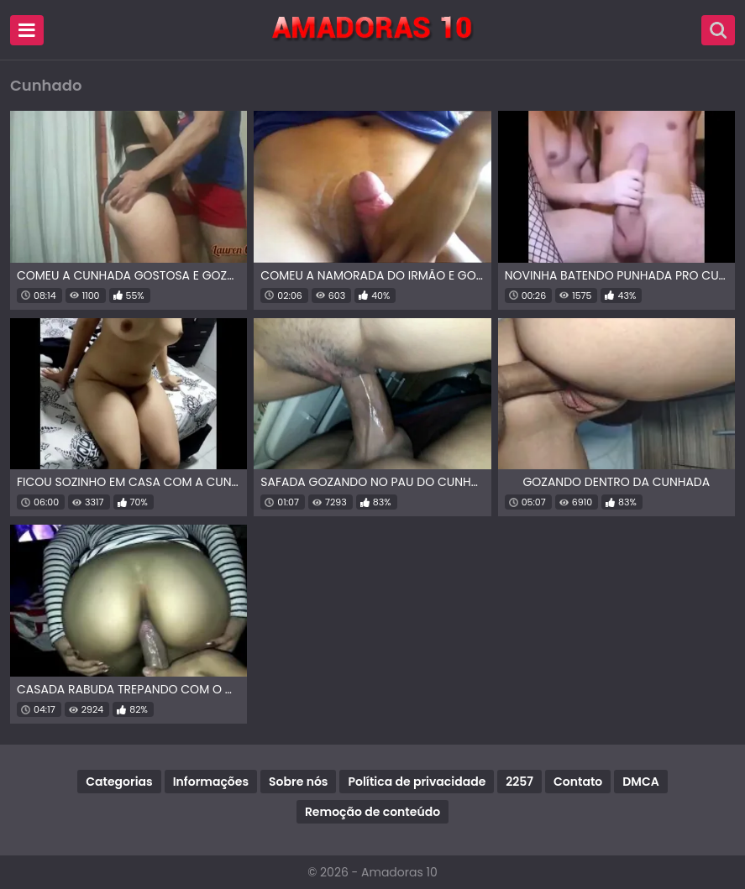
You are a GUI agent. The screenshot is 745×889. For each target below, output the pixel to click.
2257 (519, 781)
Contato (578, 781)
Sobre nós (298, 781)
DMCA (640, 781)
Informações (211, 781)
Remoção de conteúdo (372, 811)
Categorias (119, 781)
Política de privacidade (416, 781)
